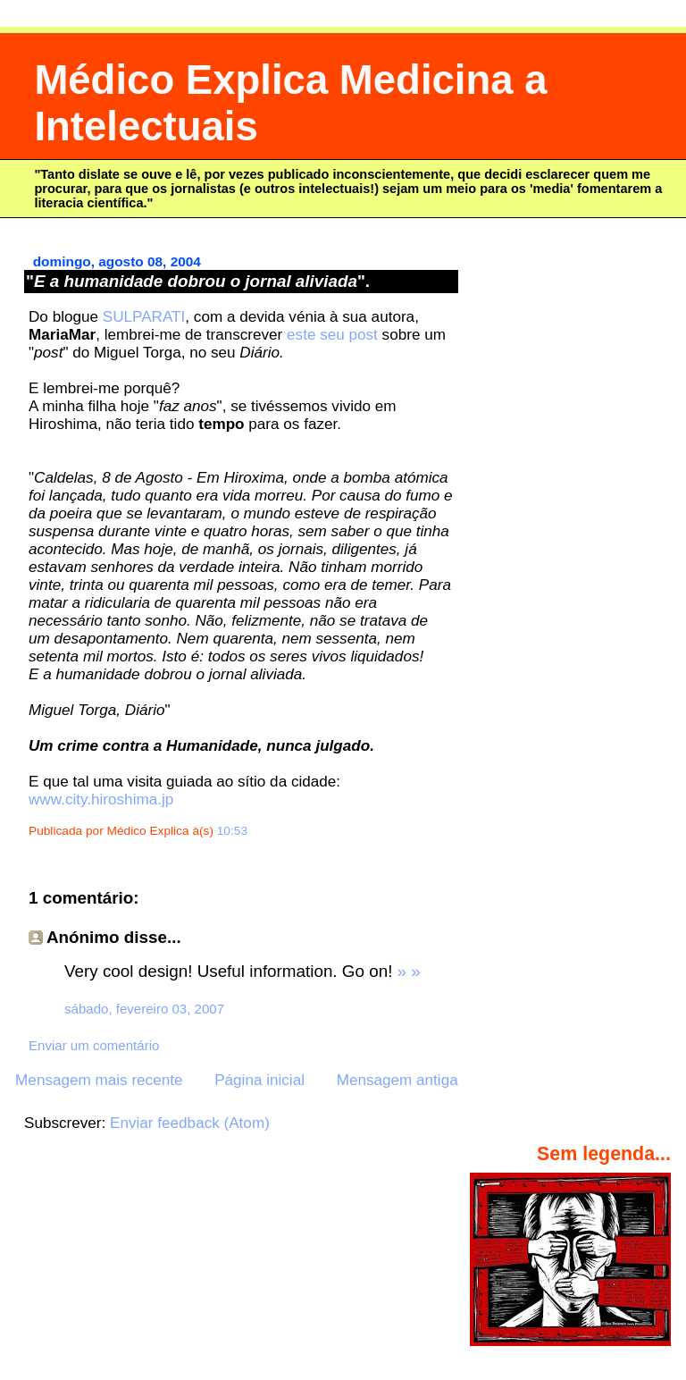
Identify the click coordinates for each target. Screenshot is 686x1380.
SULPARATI (144, 316)
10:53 (232, 830)
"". (198, 281)
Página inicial (259, 1080)
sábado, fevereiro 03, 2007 (144, 1008)
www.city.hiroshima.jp (101, 799)
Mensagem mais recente (98, 1080)
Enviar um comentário (94, 1045)
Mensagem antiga (397, 1080)
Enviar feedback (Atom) (190, 1123)
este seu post (332, 334)
